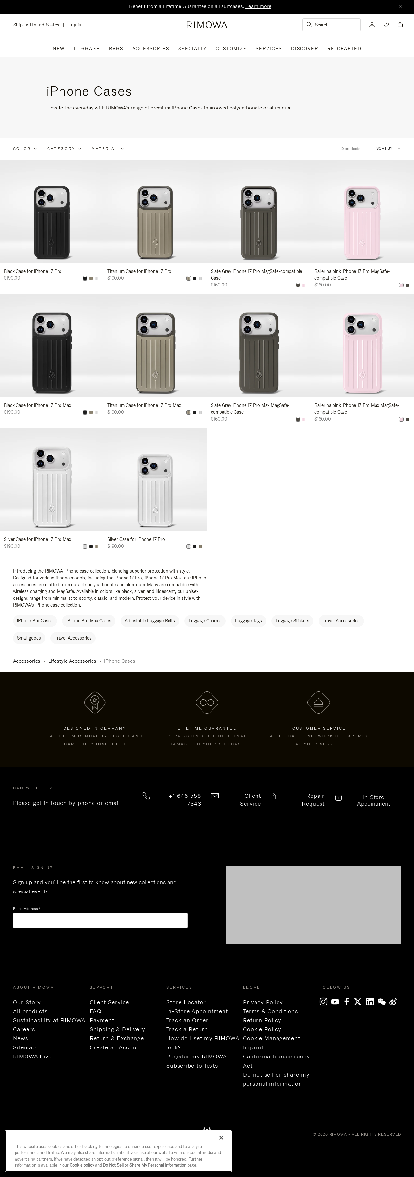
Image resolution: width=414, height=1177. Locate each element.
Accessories (150, 49)
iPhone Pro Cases (35, 621)
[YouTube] (337, 1002)
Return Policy (262, 1020)
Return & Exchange (117, 1038)
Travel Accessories (341, 621)
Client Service (250, 799)
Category (61, 148)
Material (105, 148)
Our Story (27, 1002)
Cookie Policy (262, 1029)
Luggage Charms (205, 621)
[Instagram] (325, 1002)
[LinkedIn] (372, 1002)
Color (22, 148)
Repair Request (313, 799)
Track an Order (187, 1020)
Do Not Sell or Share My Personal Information (144, 1165)
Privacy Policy (263, 1002)
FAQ (96, 1011)
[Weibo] (395, 1002)
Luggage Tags (248, 621)
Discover (304, 49)
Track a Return (187, 1029)
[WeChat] (383, 1002)
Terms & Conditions (270, 1011)
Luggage (87, 49)
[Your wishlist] (385, 24)
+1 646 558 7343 (185, 799)
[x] (360, 1002)
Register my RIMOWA (196, 1056)
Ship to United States (38, 25)
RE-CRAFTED (344, 49)
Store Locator (186, 1002)
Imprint (253, 1047)
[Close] (400, 7)
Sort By (384, 148)
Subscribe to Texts (192, 1065)
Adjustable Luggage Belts (150, 621)
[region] (118, 1151)
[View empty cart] (400, 25)
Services (269, 49)
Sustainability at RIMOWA (49, 1020)
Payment (102, 1020)
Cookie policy (82, 1165)
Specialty (192, 49)
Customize (231, 49)
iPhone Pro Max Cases (88, 621)
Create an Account (116, 1047)
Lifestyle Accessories (72, 661)
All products (30, 1011)
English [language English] (76, 25)
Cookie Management (271, 1038)
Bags (116, 49)
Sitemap (24, 1047)
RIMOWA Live (32, 1056)
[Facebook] (348, 1002)
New (59, 49)
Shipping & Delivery (117, 1029)
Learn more (258, 6)
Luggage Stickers (292, 621)
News (20, 1038)
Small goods (29, 638)
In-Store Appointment (373, 800)
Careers (24, 1029)
